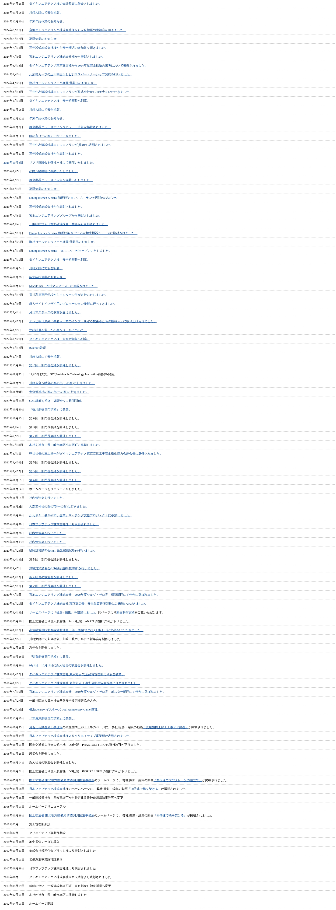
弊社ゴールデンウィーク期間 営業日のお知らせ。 (63, 83)
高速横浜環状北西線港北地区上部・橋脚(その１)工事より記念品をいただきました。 (86, 630)
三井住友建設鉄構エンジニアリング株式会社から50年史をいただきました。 (80, 92)
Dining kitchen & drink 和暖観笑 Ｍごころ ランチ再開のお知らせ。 (74, 198)
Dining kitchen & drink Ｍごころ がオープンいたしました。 (70, 250)
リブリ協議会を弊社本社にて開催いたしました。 (62, 162)
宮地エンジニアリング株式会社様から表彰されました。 (67, 56)
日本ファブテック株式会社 (47, 789)
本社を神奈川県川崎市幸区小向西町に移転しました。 (65, 445)
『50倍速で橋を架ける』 (144, 789)
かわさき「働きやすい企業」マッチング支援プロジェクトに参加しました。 (80, 515)
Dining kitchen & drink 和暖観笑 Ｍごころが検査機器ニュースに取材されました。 (83, 233)
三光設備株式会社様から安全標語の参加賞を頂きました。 (68, 47)
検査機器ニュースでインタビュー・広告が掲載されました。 (70, 127)
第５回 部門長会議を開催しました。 (55, 471)
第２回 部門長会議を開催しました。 (55, 586)
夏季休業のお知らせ (42, 39)
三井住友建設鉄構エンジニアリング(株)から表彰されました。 (71, 145)
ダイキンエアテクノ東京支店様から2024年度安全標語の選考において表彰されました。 (88, 65)
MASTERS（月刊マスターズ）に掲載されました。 (63, 286)
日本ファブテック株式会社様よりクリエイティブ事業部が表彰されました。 (80, 736)
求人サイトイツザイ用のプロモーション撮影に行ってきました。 (73, 303)
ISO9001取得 (37, 348)
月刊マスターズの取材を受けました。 (55, 312)
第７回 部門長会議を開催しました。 (55, 436)
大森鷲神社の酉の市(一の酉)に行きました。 (59, 392)
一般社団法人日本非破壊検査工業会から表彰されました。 (68, 224)
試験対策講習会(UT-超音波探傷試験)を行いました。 (64, 568)
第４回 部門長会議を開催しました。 (55, 480)
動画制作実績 (125, 612)
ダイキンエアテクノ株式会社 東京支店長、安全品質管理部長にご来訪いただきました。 (88, 603)
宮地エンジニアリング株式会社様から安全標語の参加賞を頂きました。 (77, 30)
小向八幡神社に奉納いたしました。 (53, 171)
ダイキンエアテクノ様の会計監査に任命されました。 (65, 3)
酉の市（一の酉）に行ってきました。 (55, 136)
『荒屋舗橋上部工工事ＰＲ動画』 (165, 727)
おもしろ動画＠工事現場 (46, 727)
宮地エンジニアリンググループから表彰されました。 (65, 215)
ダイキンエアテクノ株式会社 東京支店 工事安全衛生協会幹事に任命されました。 (84, 683)
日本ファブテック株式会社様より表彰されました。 (64, 524)
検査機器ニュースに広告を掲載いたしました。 (61, 180)
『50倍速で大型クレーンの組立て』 (178, 780)
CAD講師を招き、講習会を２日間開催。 (56, 400)
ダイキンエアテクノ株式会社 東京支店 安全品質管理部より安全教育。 (77, 674)
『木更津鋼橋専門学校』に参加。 (52, 718)
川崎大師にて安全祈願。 (46, 12)
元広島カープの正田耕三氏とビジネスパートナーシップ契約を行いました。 (80, 74)
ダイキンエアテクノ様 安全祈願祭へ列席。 (59, 100)
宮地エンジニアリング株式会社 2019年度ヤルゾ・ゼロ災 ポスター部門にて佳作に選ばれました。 (97, 691)
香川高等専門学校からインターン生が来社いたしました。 (68, 295)
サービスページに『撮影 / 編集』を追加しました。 (63, 612)
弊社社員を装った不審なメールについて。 (58, 330)
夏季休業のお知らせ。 (44, 189)
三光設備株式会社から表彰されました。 (56, 153)
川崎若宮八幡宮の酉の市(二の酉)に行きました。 (62, 383)
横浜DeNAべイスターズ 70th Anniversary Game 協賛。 (64, 709)
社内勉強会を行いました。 (47, 498)
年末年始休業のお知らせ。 (47, 21)
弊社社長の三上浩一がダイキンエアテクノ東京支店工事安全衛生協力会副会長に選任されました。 (96, 453)
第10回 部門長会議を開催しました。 (55, 365)
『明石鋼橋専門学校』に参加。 (50, 656)
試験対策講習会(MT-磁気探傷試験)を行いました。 (63, 550)
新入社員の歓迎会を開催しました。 (53, 577)
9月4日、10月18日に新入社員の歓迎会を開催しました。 (67, 665)
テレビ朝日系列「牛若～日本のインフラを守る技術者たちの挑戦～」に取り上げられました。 (93, 321)
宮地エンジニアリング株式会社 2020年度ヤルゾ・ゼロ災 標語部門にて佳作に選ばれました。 (94, 594)
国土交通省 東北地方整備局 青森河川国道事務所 (61, 780)
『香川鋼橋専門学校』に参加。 (50, 409)
